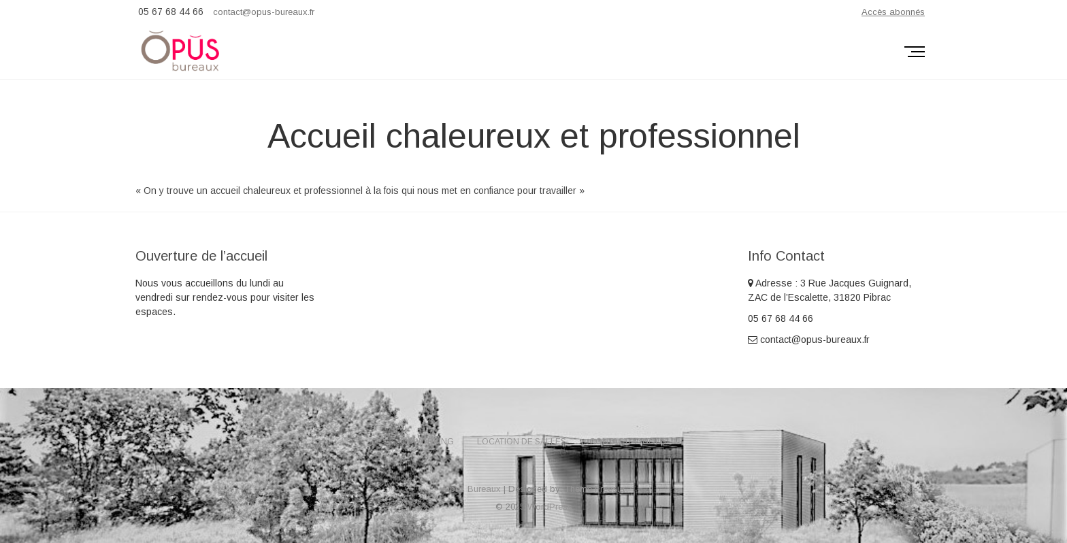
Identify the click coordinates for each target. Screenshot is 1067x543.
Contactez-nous (628, 441)
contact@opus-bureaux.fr (263, 12)
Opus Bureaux (471, 489)
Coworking (427, 441)
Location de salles (521, 441)
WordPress (549, 506)
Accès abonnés (893, 12)
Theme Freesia (595, 489)
